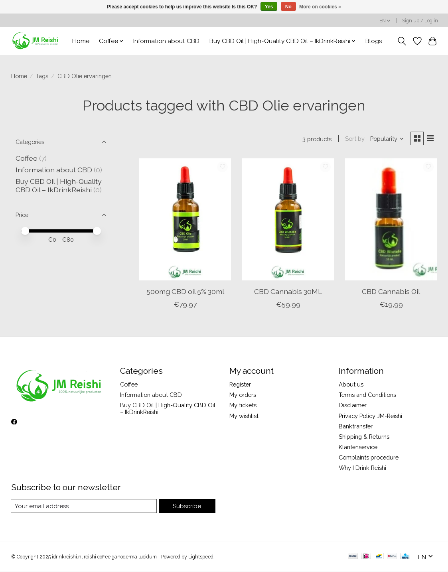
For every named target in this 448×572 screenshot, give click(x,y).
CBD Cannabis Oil (391, 292)
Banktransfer (356, 426)
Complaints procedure (369, 458)
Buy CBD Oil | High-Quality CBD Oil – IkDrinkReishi (59, 185)
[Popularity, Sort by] (386, 139)
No (288, 7)
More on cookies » (320, 7)
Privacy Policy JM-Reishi (370, 416)
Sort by (354, 139)
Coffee (26, 158)
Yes (269, 7)
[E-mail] (84, 506)
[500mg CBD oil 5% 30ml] (185, 220)
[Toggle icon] (401, 41)
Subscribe (187, 506)
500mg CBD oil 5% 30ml (185, 292)
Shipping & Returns (364, 437)
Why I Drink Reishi (362, 468)
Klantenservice (358, 447)
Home (80, 41)
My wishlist (244, 416)
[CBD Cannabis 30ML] (288, 220)
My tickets (243, 405)
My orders (242, 395)
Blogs (373, 41)
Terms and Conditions (367, 395)
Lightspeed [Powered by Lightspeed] (200, 557)
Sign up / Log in (420, 21)
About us (351, 384)
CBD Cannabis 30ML (288, 292)
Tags (42, 76)
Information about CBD (166, 41)
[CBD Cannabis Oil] (391, 220)
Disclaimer (353, 405)
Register (240, 384)
